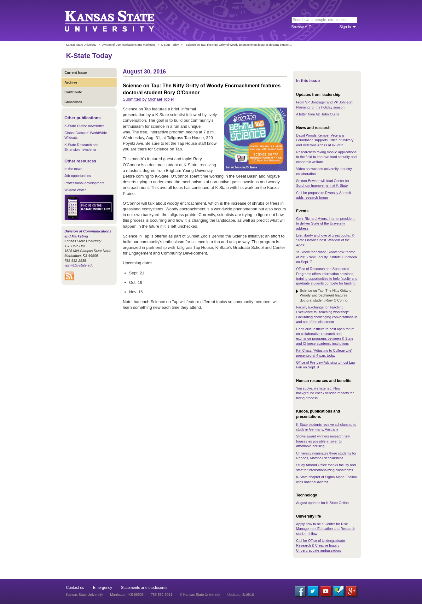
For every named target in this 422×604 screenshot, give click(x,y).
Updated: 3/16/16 (240, 594)
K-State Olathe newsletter (84, 126)
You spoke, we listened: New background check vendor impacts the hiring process (325, 393)
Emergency (102, 587)
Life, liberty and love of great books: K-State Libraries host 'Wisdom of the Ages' (326, 240)
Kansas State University (117, 20)
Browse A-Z (301, 27)
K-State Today (170, 44)
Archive (71, 82)
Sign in (345, 27)
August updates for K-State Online (322, 503)
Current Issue (76, 72)
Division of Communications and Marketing (129, 44)
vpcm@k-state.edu (79, 265)
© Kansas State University (200, 594)
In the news (73, 169)
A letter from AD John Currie (317, 114)
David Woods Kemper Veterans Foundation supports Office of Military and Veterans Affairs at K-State (325, 140)
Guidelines (73, 102)
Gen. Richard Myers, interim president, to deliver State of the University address (326, 223)
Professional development (85, 183)
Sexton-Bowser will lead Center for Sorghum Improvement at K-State (323, 183)
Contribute (73, 92)
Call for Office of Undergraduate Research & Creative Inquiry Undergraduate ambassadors (320, 545)
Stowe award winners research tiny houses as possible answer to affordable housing (323, 441)
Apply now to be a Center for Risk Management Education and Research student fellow (326, 529)
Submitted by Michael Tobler (148, 99)
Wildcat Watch (76, 190)
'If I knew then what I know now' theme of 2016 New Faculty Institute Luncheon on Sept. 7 (326, 257)
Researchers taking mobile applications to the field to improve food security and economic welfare (326, 157)
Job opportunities (78, 176)
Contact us (75, 587)
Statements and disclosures (144, 587)
